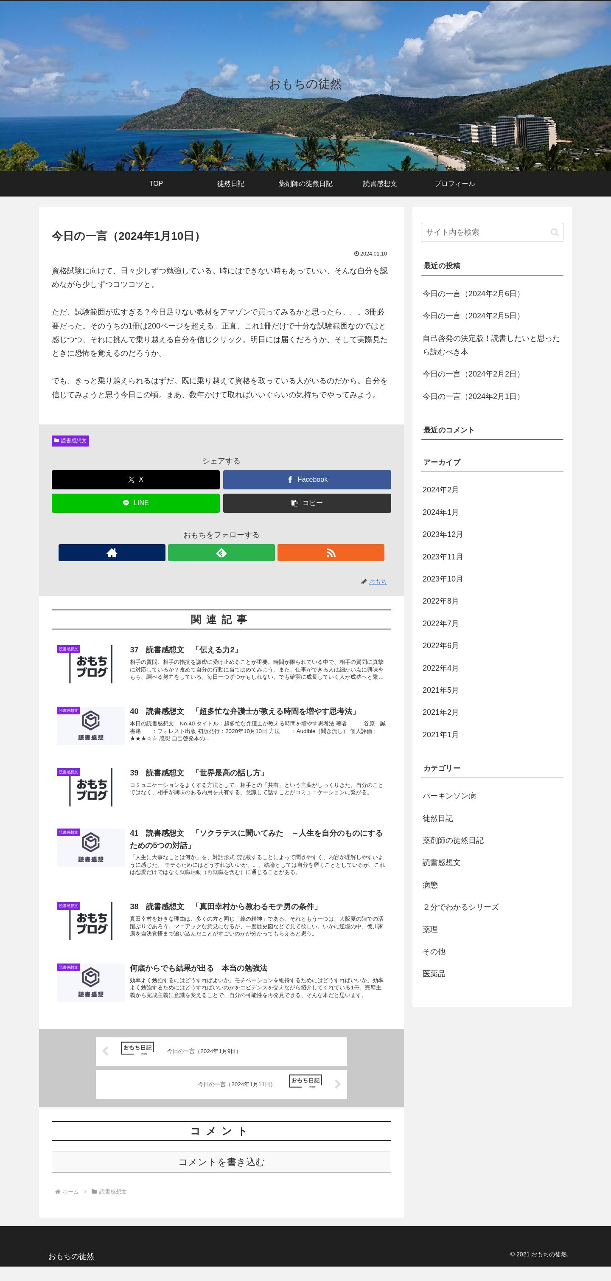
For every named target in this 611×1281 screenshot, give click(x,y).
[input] (492, 232)
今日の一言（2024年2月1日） (473, 396)
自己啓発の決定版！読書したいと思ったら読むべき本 (491, 345)
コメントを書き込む (221, 1176)
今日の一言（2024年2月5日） (473, 316)
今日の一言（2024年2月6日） (473, 293)
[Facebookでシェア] (307, 479)
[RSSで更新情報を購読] (241, 552)
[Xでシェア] (136, 479)
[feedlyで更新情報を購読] (221, 552)
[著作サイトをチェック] (201, 552)
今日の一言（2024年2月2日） (473, 374)
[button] (307, 503)
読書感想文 (70, 441)
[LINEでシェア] (136, 503)
